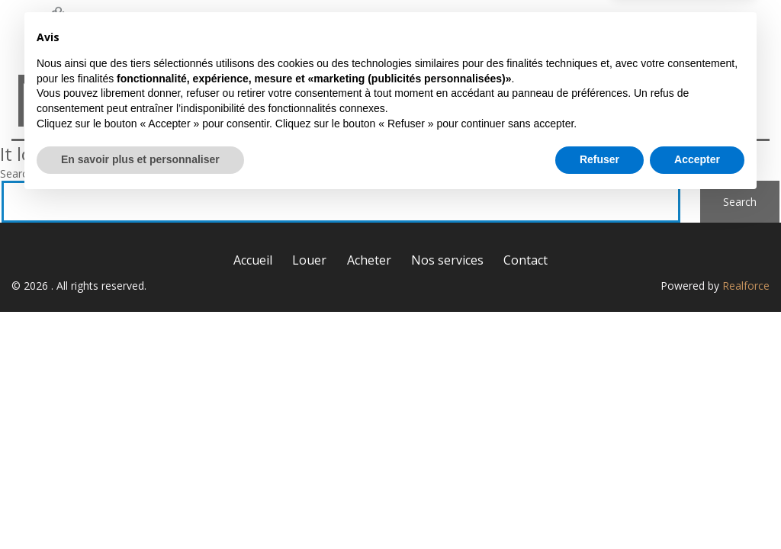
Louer (404, 28)
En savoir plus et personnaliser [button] (140, 507)
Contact (720, 28)
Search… (21, 173)
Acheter (496, 28)
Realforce (746, 285)
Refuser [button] (599, 507)
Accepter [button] (697, 507)
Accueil (315, 28)
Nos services (607, 28)
